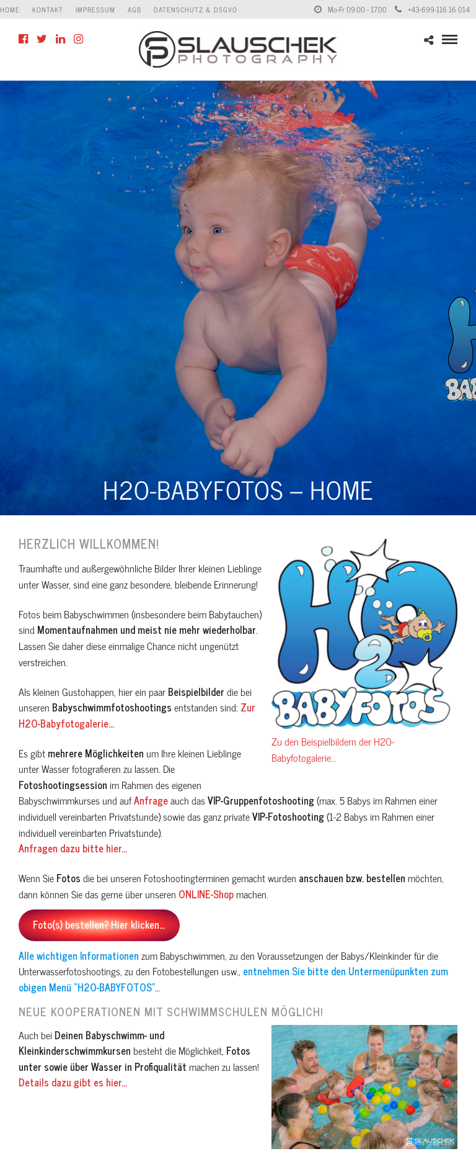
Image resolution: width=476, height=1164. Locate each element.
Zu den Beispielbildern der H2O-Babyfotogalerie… (332, 749)
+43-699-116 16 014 (432, 9)
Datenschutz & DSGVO (195, 9)
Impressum (95, 9)
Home (10, 9)
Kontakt (47, 9)
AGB (134, 9)
